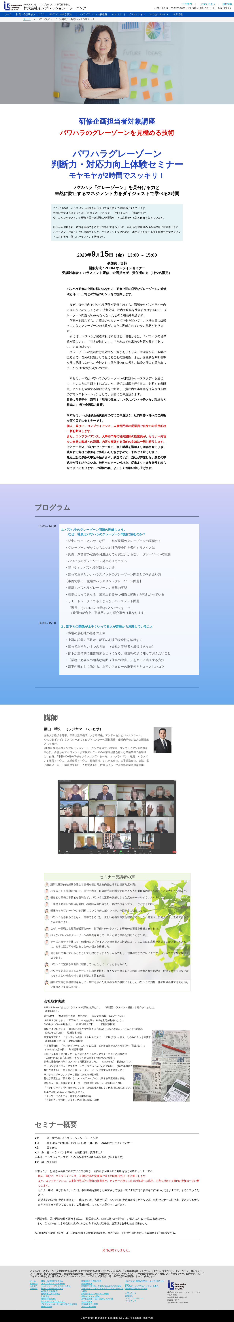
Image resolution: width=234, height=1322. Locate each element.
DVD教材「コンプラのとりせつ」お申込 (141, 1286)
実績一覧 (33, 1289)
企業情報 (178, 14)
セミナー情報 (86, 1301)
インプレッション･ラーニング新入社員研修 (59, 1304)
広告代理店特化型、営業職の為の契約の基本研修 (101, 1286)
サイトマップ (130, 1301)
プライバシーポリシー (134, 1298)
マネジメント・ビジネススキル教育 (55, 1286)
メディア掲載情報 (88, 1307)
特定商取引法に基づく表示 (136, 1289)
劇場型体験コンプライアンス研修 (95, 1294)
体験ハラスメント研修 (90, 1296)
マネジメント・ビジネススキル (128, 14)
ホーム (8, 14)
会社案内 (187, 4)
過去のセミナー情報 (89, 1304)
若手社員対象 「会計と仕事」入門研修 (97, 1299)
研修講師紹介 (46, 1307)
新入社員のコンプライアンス (53, 1301)
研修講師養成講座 (48, 1299)
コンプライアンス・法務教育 (91, 14)
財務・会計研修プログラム (30, 14)
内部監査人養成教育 (49, 1291)
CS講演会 (45, 1296)
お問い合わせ (208, 4)
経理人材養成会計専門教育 (52, 1289)
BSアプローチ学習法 (60, 14)
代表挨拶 (33, 1283)
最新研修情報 (86, 1283)
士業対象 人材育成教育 (50, 1294)
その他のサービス (159, 14)
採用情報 (227, 4)
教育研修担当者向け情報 (91, 1281)
